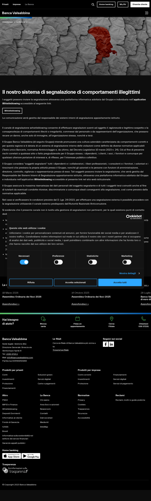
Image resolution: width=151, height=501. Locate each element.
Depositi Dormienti (11, 413)
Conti (4, 375)
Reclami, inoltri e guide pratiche (130, 400)
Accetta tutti (120, 282)
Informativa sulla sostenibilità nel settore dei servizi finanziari (17, 437)
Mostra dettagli (127, 273)
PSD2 (5, 400)
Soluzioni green (45, 375)
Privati (5, 4)
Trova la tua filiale (61, 350)
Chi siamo (44, 400)
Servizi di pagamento (123, 383)
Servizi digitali (44, 379)
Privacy (81, 400)
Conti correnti (84, 375)
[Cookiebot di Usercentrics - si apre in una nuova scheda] (128, 217)
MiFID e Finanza (9, 404)
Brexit (5, 431)
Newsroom (45, 409)
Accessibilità (84, 418)
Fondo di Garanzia (10, 422)
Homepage (7, 22)
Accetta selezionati (75, 282)
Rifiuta (31, 282)
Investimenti (8, 379)
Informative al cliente (12, 418)
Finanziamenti (9, 388)
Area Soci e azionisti (49, 404)
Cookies (82, 404)
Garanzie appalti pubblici (13, 443)
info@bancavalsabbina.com (20, 357)
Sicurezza (82, 413)
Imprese (17, 4)
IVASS (5, 427)
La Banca (29, 4)
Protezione (7, 383)
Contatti (44, 413)
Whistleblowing (9, 409)
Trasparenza (83, 409)
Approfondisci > (10, 304)
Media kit (44, 422)
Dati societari (46, 418)
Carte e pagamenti (46, 383)
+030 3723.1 (12, 354)
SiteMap (44, 427)
